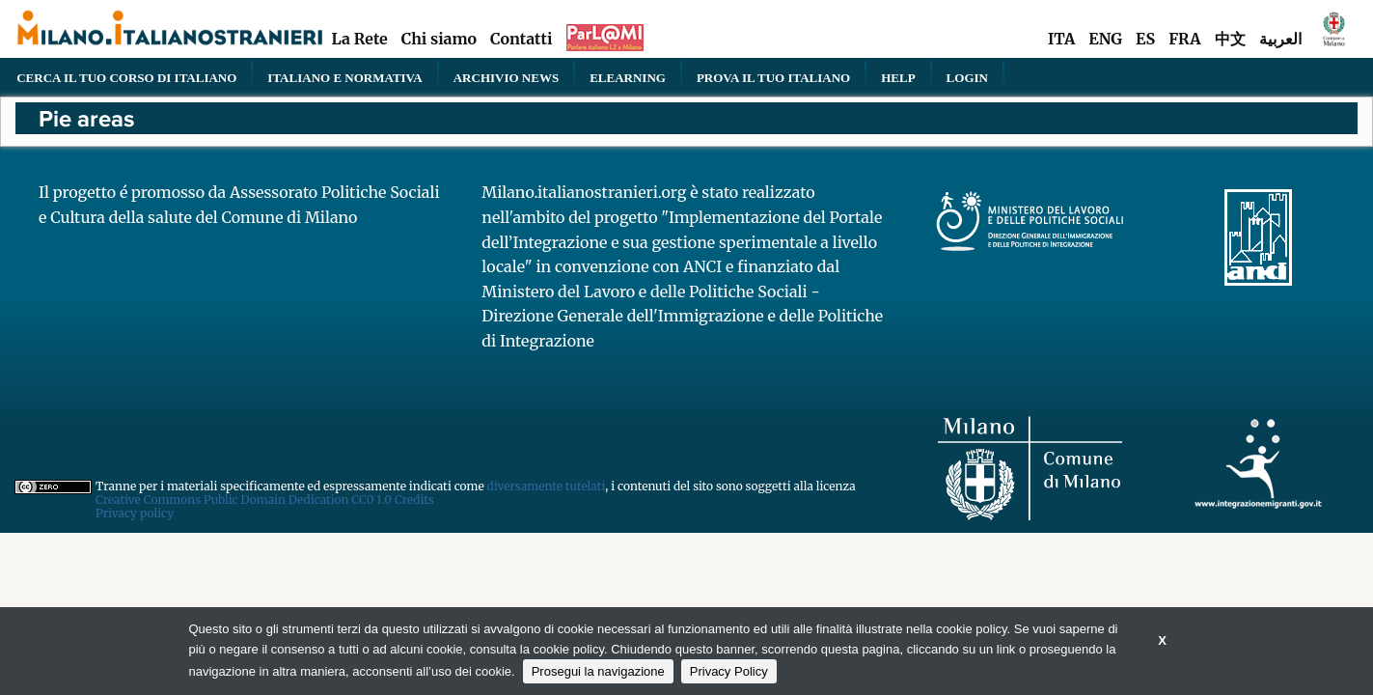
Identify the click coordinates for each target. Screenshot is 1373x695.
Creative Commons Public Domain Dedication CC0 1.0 (245, 499)
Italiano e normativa (344, 77)
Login (967, 77)
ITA (1061, 38)
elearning (628, 77)
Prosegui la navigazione (598, 671)
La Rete (359, 38)
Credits (414, 499)
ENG (1105, 38)
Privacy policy (135, 513)
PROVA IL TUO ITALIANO (773, 77)
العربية (1280, 38)
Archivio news (506, 77)
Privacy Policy (729, 671)
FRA (1184, 38)
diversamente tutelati (546, 486)
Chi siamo (439, 38)
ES (1145, 38)
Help (898, 77)
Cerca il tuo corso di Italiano (126, 77)
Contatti (521, 38)
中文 (1230, 38)
